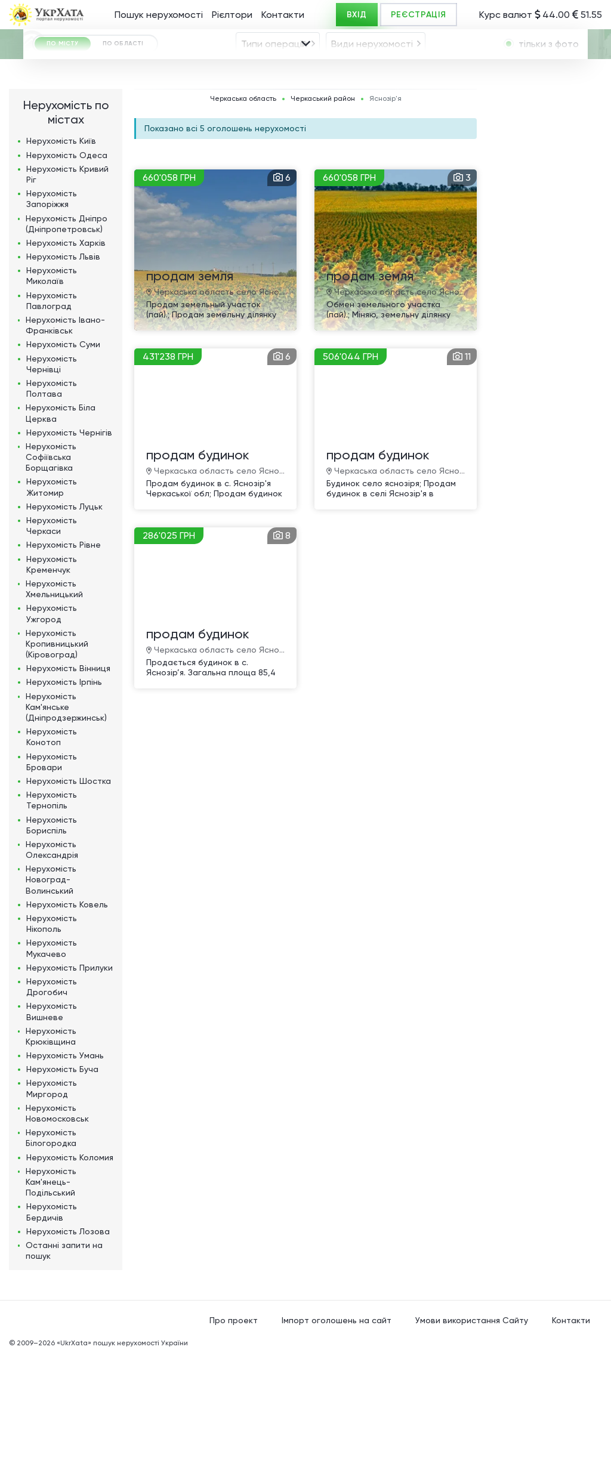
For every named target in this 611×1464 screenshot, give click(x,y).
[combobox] (278, 76)
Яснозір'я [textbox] (181, 111)
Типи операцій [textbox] (274, 76)
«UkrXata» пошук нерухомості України (122, 1450)
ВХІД (357, 15)
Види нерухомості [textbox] (372, 76)
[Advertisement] (545, 375)
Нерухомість (61, 248)
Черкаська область (243, 206)
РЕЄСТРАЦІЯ (418, 15)
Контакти (282, 14)
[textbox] (373, 111)
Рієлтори (232, 14)
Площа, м (212, 142)
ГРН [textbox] (56, 143)
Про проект (233, 1427)
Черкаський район (323, 206)
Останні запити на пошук (64, 1358)
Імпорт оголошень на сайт (336, 1427)
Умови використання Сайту (471, 1427)
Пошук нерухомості (159, 14)
